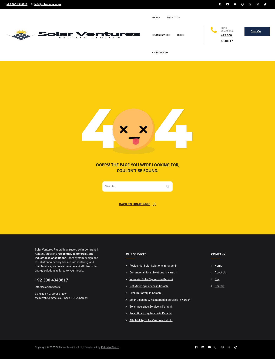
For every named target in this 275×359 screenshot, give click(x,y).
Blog (180, 35)
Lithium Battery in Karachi (145, 293)
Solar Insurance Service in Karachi (150, 306)
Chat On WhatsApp (257, 33)
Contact (219, 286)
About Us (173, 17)
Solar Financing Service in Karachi (150, 313)
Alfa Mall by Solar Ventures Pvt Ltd (150, 320)
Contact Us (160, 52)
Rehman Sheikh (110, 347)
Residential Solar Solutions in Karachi (152, 265)
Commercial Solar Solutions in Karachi (153, 272)
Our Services (161, 35)
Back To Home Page (134, 204)
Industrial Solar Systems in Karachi (151, 279)
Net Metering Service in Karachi (149, 286)
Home (156, 17)
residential (64, 253)
